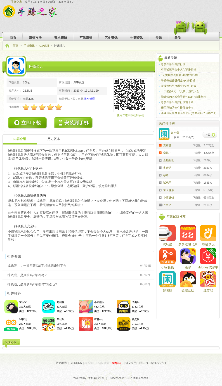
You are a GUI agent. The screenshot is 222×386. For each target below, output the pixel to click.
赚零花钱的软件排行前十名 (177, 107)
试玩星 (167, 244)
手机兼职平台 (96, 378)
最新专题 (170, 57)
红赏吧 (208, 290)
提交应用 (130, 363)
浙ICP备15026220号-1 (152, 363)
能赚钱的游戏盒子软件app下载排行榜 (183, 96)
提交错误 (89, 98)
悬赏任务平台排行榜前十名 (177, 102)
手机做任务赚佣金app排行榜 (178, 80)
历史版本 (53, 139)
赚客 (188, 267)
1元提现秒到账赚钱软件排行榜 (179, 75)
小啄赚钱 (167, 267)
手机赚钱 (29, 45)
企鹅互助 (188, 290)
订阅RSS (76, 363)
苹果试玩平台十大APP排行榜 (178, 69)
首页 (16, 45)
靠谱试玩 (208, 244)
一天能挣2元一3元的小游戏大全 (180, 91)
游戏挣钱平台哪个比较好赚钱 (178, 86)
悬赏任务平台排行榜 (173, 64)
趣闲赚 (167, 290)
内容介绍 (19, 139)
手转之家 (16, 1)
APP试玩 (44, 45)
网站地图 (61, 363)
